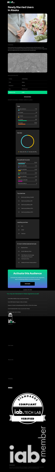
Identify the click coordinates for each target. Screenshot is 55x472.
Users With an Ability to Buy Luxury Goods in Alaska (18, 298)
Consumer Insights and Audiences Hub (17, 347)
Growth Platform (12, 335)
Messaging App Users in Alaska (14, 312)
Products (10, 324)
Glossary (10, 366)
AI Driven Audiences (13, 331)
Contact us (10, 371)
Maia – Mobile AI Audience (14, 326)
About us (10, 381)
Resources (10, 359)
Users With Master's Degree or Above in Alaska (17, 302)
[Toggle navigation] (47, 2)
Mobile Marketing (12, 352)
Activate (27, 284)
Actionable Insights (13, 340)
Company (10, 378)
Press (9, 385)
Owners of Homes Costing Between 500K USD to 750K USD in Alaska (22, 305)
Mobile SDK (11, 338)
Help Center (11, 374)
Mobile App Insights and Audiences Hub (17, 350)
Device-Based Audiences (14, 328)
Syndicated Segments (13, 333)
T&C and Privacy (12, 369)
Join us (10, 383)
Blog (9, 364)
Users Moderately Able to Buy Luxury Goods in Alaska (19, 308)
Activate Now (27, 96)
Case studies (11, 362)
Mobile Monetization (13, 354)
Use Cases (10, 345)
